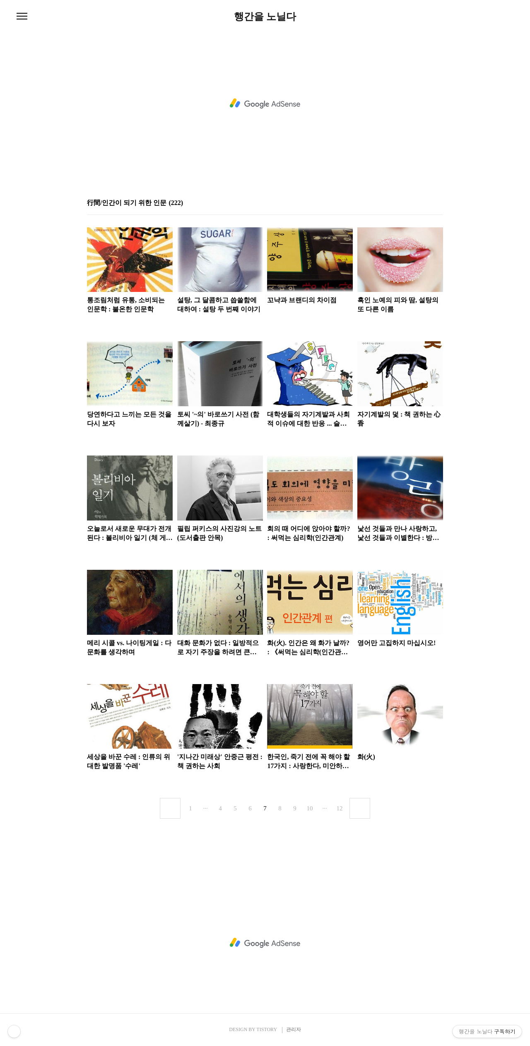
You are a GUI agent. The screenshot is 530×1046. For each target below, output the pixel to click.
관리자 (293, 1029)
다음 (359, 808)
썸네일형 (426, 202)
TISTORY (266, 1029)
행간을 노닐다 (265, 17)
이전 (170, 808)
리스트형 (438, 202)
